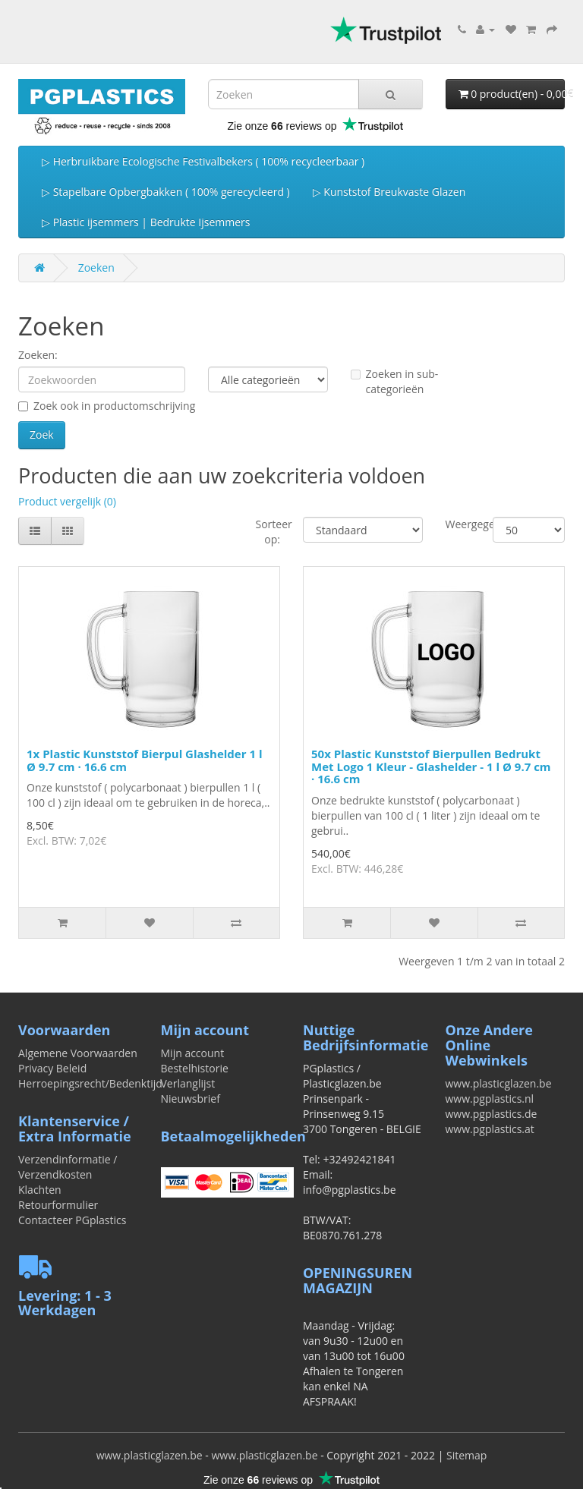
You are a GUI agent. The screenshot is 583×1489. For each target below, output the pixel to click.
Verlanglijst (188, 1083)
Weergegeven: (458, 524)
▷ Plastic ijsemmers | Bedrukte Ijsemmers (146, 222)
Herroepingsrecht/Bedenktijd (90, 1083)
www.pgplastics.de (491, 1114)
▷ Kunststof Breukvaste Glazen (389, 191)
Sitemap (466, 1455)
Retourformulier (58, 1205)
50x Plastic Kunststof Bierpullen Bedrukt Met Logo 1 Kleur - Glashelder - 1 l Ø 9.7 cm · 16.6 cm (431, 766)
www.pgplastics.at (490, 1129)
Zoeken (96, 267)
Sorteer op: (268, 531)
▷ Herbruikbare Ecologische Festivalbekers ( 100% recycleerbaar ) (203, 161)
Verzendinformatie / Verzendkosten (67, 1167)
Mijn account (193, 1053)
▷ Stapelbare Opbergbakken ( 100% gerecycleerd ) (166, 191)
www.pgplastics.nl (490, 1098)
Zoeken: (38, 355)
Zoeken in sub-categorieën (395, 381)
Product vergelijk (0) (67, 501)
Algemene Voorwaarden (77, 1053)
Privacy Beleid (52, 1068)
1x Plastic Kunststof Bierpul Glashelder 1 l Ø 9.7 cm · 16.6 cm (144, 760)
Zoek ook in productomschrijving (106, 405)
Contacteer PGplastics (72, 1220)
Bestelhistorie (194, 1068)
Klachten (39, 1189)
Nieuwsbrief (190, 1098)
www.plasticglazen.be (499, 1083)
